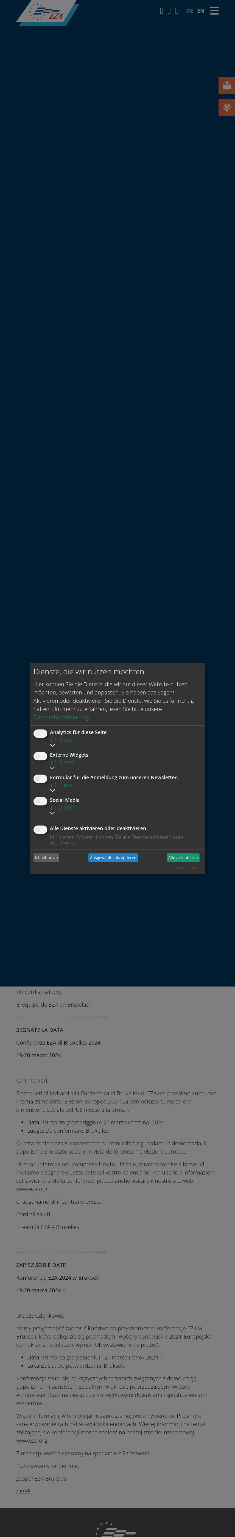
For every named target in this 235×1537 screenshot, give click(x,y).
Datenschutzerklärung (61, 717)
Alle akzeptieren (183, 857)
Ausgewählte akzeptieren (113, 857)
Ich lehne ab (46, 857)
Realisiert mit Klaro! (186, 867)
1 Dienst (62, 739)
